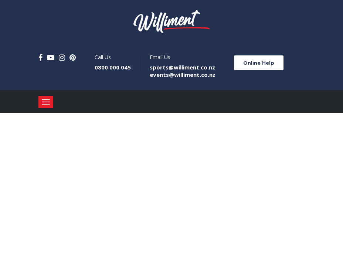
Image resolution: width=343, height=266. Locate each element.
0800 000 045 (113, 67)
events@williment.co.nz (182, 74)
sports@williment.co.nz (182, 67)
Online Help (258, 63)
